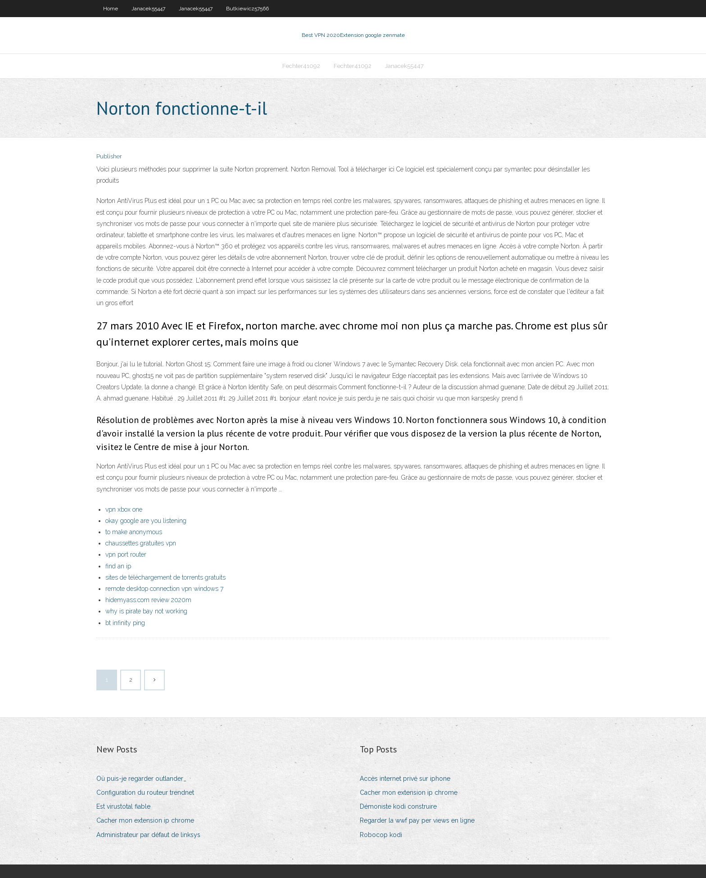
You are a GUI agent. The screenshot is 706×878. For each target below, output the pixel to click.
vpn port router (125, 554)
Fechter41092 (301, 66)
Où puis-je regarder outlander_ (141, 778)
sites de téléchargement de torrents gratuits (165, 577)
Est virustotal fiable (123, 806)
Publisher (109, 156)
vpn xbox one (123, 509)
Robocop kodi (381, 834)
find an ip (118, 566)
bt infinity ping (125, 622)
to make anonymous (133, 532)
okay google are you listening (145, 520)
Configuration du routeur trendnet (145, 792)
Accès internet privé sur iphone (405, 778)
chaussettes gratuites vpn (140, 543)
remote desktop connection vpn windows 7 (164, 588)
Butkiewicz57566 (247, 8)
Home (110, 8)
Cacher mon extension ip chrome (145, 820)
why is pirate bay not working (146, 611)
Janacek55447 (148, 8)
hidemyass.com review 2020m (148, 599)
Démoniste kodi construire (398, 806)
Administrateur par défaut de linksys (148, 834)
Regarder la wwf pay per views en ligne (417, 820)
